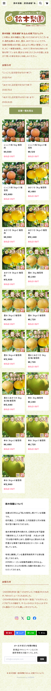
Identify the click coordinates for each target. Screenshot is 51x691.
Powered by (25, 677)
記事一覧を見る (25, 110)
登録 (42, 659)
